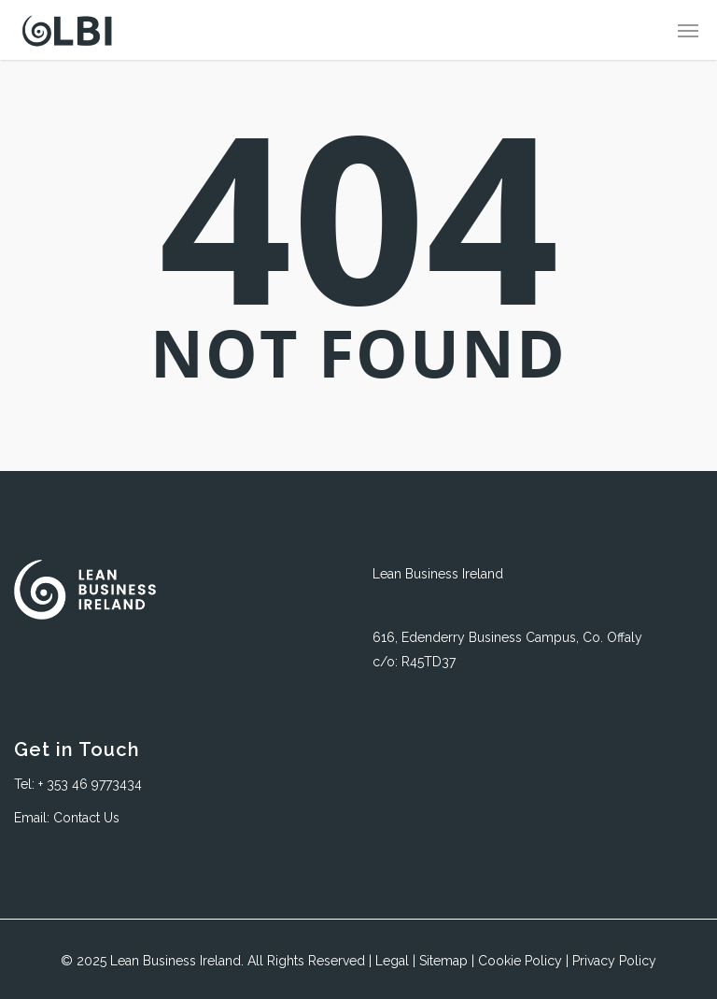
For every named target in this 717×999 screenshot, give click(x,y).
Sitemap (443, 960)
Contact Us (86, 817)
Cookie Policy (520, 960)
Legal (392, 960)
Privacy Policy (614, 960)
